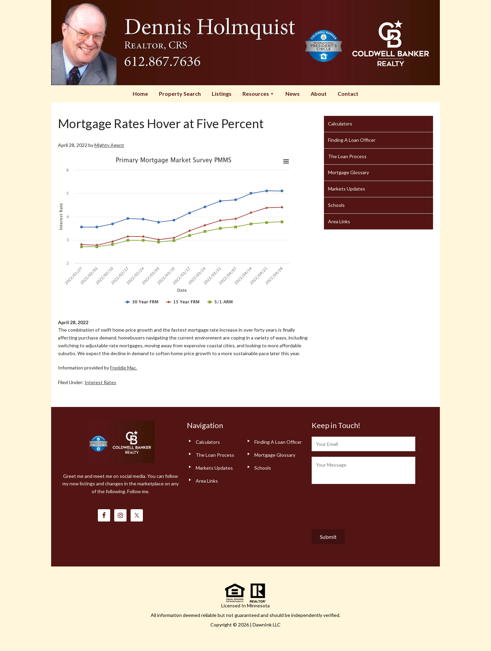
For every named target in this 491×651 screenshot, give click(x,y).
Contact (348, 93)
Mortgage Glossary (348, 172)
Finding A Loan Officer (351, 140)
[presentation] (363, 505)
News (292, 93)
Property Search (180, 93)
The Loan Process (347, 156)
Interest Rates (100, 382)
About (319, 93)
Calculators (340, 123)
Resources (258, 93)
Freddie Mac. (123, 367)
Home (140, 93)
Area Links (339, 221)
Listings (222, 93)
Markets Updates (346, 189)
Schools (336, 205)
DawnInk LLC (267, 624)
